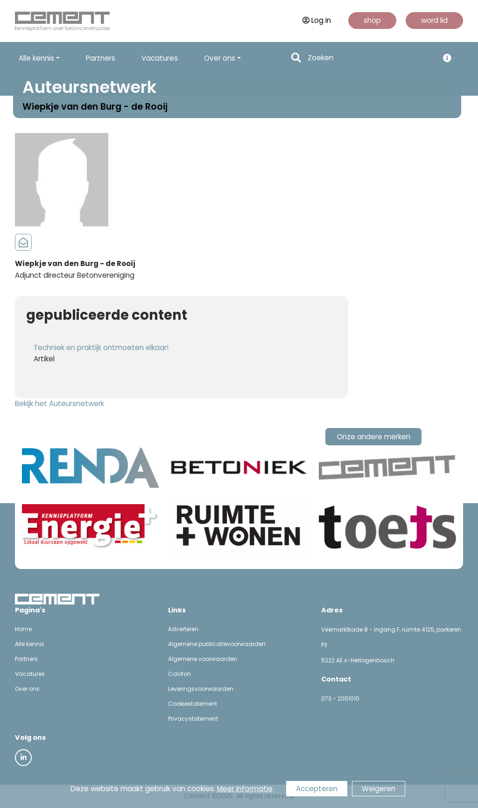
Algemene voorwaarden (202, 659)
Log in (316, 20)
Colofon (179, 674)
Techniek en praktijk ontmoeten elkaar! (101, 347)
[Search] (370, 58)
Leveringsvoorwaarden (200, 689)
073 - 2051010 (340, 699)
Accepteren (316, 789)
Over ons (27, 689)
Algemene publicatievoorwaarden (217, 644)
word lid (434, 20)
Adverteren (183, 629)
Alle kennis (29, 644)
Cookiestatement (192, 704)
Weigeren (378, 789)
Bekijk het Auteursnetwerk (59, 403)
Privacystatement (193, 719)
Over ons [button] (219, 58)
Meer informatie (245, 789)
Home (23, 629)
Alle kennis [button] (36, 58)
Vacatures (159, 58)
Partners (100, 58)
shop (372, 20)
